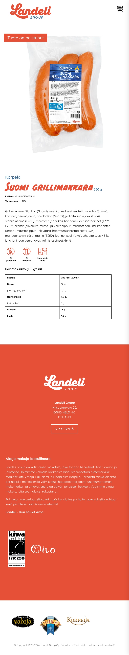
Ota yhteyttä (64, 428)
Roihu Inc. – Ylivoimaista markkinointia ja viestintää (88, 645)
